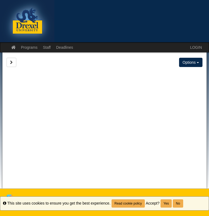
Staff (47, 47)
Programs (29, 47)
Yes (166, 203)
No (178, 203)
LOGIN (196, 47)
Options (191, 62)
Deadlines (64, 47)
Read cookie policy (128, 203)
